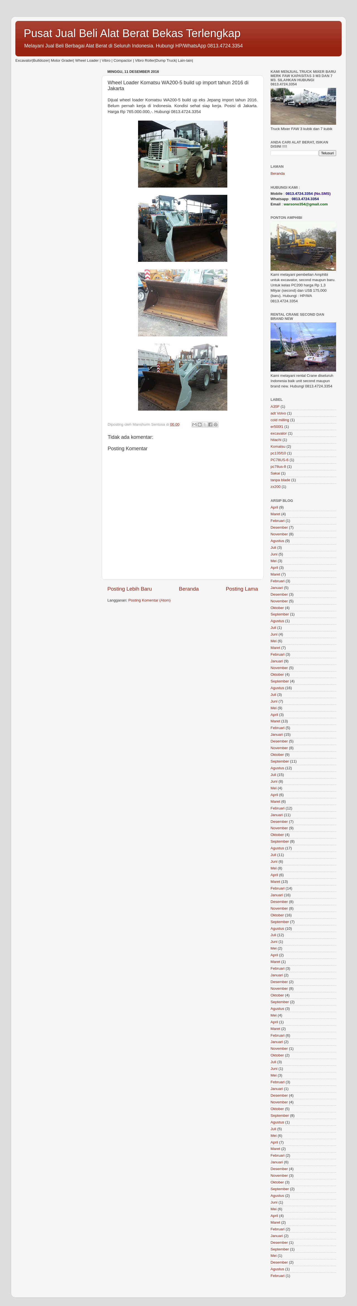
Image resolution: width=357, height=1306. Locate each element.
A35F (275, 406)
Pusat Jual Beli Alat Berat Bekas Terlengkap (132, 33)
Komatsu (278, 446)
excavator (279, 433)
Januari (277, 588)
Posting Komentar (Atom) (149, 600)
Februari (277, 521)
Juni (274, 554)
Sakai (275, 473)
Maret (275, 514)
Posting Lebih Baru (129, 589)
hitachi (276, 440)
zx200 (276, 487)
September (280, 614)
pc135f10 (278, 453)
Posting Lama (242, 589)
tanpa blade (280, 480)
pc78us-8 (278, 466)
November (279, 534)
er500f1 (277, 427)
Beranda (189, 589)
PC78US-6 (280, 460)
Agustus (277, 541)
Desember (279, 527)
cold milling (280, 420)
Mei (274, 561)
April (274, 507)
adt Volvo (278, 413)
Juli (273, 547)
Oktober (277, 608)
